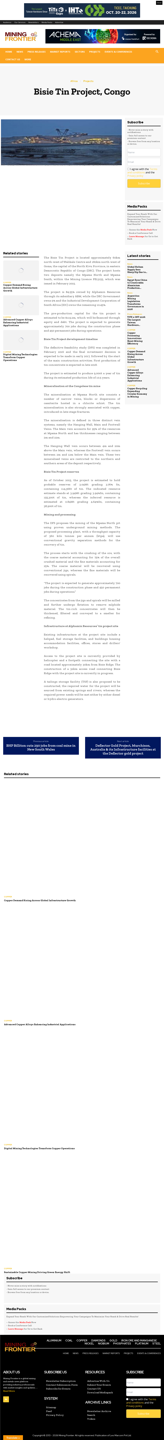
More (28, 59)
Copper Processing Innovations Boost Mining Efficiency (134, 338)
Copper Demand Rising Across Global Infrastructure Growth (20, 287)
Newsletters (33, 22)
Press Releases (37, 51)
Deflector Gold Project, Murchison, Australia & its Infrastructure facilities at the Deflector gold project (123, 749)
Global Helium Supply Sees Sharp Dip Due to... (137, 270)
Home (8, 51)
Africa (74, 81)
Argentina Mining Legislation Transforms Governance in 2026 (135, 302)
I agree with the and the (142, 172)
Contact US (12, 59)
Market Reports (60, 51)
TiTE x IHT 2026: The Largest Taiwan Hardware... (136, 321)
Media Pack (146, 229)
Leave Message (137, 236)
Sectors (80, 51)
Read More (9, 1391)
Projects (94, 51)
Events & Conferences (118, 51)
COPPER (7, 282)
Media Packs (47, 22)
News (20, 51)
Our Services (19, 22)
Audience (7, 22)
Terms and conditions (142, 170)
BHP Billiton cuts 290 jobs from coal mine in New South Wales (41, 747)
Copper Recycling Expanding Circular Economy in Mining (137, 392)
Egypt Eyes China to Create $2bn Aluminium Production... (137, 284)
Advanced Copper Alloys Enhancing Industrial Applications (18, 322)
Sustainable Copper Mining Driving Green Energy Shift (37, 1272)
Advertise (59, 22)
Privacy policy (135, 176)
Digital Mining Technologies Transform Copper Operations (20, 357)
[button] (157, 52)
